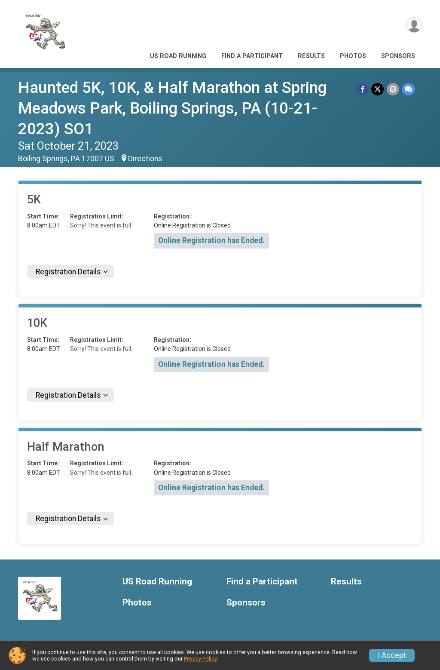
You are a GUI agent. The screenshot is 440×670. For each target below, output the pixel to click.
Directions (145, 158)
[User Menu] (414, 25)
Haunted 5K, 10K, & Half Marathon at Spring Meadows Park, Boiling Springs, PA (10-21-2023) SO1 (172, 108)
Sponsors (398, 56)
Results (311, 56)
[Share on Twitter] (378, 89)
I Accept (392, 655)
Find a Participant (252, 56)
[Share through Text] (408, 89)
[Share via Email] (393, 89)
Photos (353, 56)
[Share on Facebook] (363, 89)
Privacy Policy (200, 658)
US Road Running (178, 56)
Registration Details (68, 271)
